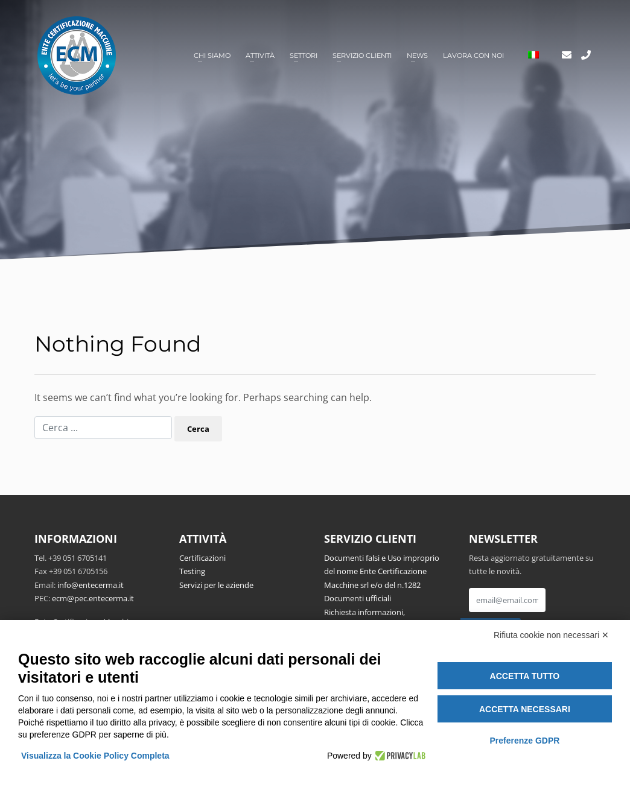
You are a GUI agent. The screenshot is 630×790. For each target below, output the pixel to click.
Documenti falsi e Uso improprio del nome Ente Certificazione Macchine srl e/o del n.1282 (381, 571)
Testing (192, 571)
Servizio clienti (362, 55)
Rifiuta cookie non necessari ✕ (551, 635)
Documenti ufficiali (357, 598)
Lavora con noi (473, 55)
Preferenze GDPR (524, 740)
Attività (260, 55)
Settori (303, 55)
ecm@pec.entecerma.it (93, 598)
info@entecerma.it (90, 585)
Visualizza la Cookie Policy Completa (95, 755)
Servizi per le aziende (216, 585)
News (417, 55)
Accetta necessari (524, 709)
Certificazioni (202, 557)
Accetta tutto (525, 676)
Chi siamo (212, 55)
